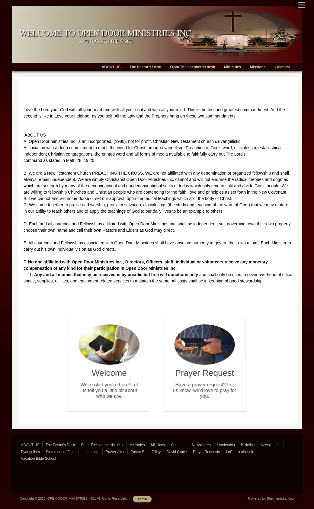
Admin (142, 499)
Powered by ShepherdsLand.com (272, 498)
